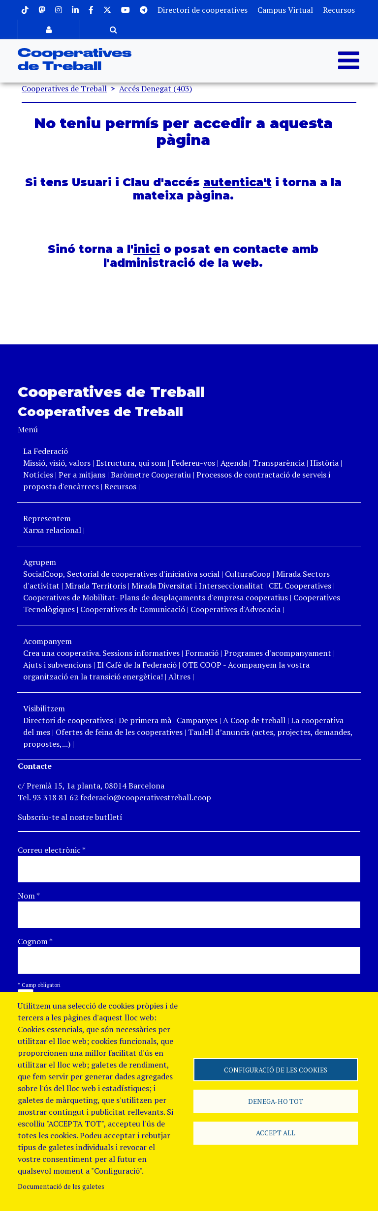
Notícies (39, 474)
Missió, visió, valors (57, 462)
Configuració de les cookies (275, 1069)
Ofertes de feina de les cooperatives (119, 732)
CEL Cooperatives (300, 585)
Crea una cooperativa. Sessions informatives (101, 653)
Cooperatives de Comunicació (132, 609)
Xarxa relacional (52, 530)
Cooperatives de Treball (64, 88)
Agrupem (39, 562)
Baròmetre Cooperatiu (151, 474)
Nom (29, 895)
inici (146, 249)
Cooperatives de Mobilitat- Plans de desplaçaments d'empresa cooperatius (155, 597)
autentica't (237, 182)
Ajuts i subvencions (57, 664)
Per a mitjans (82, 474)
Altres (179, 676)
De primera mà (145, 720)
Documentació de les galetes (61, 1186)
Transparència (278, 462)
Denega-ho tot (275, 1101)
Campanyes (197, 720)
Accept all (275, 1133)
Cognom (35, 941)
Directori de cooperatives (203, 9)
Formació (202, 653)
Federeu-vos (193, 462)
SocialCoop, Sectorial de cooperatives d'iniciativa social (121, 573)
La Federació (45, 451)
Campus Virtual (285, 9)
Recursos (339, 9)
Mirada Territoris (95, 585)
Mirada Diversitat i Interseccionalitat (197, 585)
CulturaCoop (248, 573)
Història (324, 462)
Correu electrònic (52, 850)
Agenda (234, 462)
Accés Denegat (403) (155, 88)
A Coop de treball (254, 720)
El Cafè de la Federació (137, 664)
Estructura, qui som (131, 462)
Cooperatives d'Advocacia (235, 609)
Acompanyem (47, 641)
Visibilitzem (44, 708)
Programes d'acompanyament (277, 653)
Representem (47, 518)
